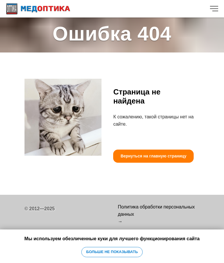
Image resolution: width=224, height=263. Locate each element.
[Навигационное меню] (214, 9)
